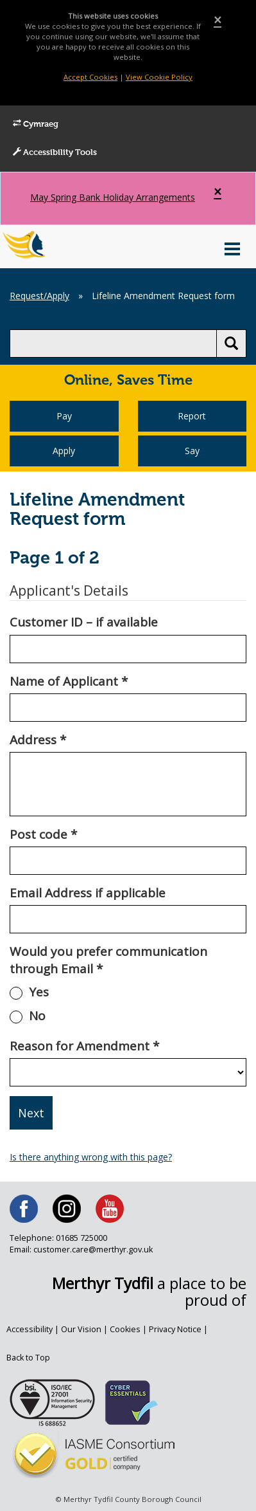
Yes (39, 992)
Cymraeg (35, 124)
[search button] (231, 343)
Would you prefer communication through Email (108, 960)
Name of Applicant (69, 681)
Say (192, 450)
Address (38, 739)
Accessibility (29, 1329)
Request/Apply (39, 295)
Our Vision (81, 1329)
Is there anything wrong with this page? (91, 1157)
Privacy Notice (175, 1329)
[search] (113, 343)
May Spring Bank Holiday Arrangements (112, 197)
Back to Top (28, 1357)
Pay (64, 416)
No (37, 1015)
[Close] (217, 20)
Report (192, 416)
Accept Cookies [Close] (90, 77)
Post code (43, 834)
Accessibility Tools (55, 152)
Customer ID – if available (84, 622)
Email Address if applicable (88, 892)
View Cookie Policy (159, 77)
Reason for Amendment (84, 1046)
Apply (64, 450)
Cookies (125, 1329)
